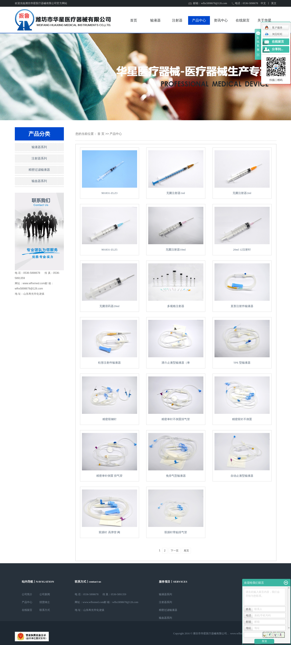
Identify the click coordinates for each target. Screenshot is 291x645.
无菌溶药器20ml (109, 306)
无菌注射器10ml (176, 249)
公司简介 (27, 594)
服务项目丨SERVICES (173, 581)
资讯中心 (221, 20)
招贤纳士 (44, 602)
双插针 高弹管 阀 (109, 532)
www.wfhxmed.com (240, 633)
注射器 (177, 20)
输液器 (155, 20)
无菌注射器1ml (175, 193)
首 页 (100, 133)
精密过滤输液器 (39, 169)
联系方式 (44, 610)
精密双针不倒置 (242, 419)
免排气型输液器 (176, 475)
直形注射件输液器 (242, 306)
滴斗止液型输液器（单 (176, 362)
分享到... (277, 49)
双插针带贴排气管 (175, 532)
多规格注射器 (175, 306)
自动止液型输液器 (242, 475)
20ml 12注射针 (242, 249)
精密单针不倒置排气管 (176, 419)
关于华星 (264, 20)
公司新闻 (44, 594)
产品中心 (199, 20)
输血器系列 (39, 181)
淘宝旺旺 (273, 34)
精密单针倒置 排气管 (109, 475)
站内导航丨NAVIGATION (38, 581)
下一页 (175, 550)
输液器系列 (39, 147)
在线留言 (243, 20)
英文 (273, 3)
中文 (263, 3)
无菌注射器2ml (242, 193)
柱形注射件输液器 (109, 362)
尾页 (186, 550)
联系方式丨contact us (88, 581)
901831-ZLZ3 (109, 193)
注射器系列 (39, 158)
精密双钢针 (109, 419)
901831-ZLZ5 (109, 249)
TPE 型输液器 (241, 362)
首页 (133, 20)
